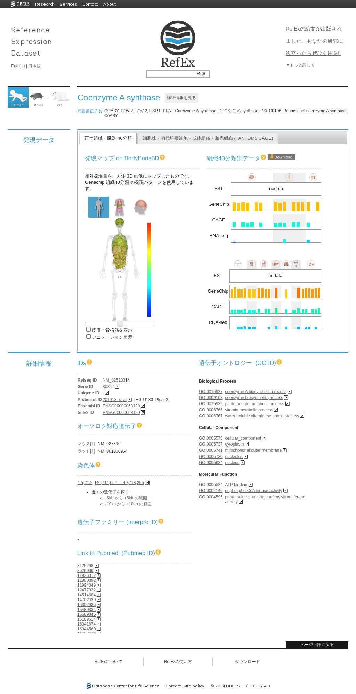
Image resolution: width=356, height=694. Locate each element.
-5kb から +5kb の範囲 (126, 498)
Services (68, 4)
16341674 (86, 624)
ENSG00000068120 (121, 405)
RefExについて (109, 661)
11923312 (86, 575)
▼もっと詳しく (300, 65)
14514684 (86, 595)
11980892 (86, 580)
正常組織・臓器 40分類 (107, 138)
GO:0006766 (211, 410)
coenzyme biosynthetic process (254, 397)
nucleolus (234, 456)
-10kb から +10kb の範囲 (128, 503)
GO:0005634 (211, 462)
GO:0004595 (211, 497)
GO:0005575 (211, 438)
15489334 (86, 609)
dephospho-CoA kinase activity (253, 490)
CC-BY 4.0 (260, 685)
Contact (90, 4)
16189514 (86, 619)
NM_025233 (114, 380)
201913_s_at (115, 399)
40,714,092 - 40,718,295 (120, 482)
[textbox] (170, 74)
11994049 (86, 585)
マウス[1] (86, 443)
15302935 (86, 604)
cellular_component (243, 438)
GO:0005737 (211, 444)
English (18, 66)
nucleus (232, 462)
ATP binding (236, 484)
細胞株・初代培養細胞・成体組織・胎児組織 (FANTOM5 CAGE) (208, 138)
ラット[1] (86, 451)
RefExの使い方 (178, 661)
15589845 (86, 614)
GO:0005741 (211, 450)
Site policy (193, 685)
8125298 (85, 565)
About (109, 4)
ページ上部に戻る (317, 644)
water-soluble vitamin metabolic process (262, 416)
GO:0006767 (211, 416)
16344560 (86, 629)
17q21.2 (85, 482)
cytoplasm (234, 444)
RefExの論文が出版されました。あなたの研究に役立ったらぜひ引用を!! (314, 41)
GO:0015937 (211, 391)
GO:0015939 (211, 403)
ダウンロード (247, 661)
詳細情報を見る (181, 97)
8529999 (85, 570)
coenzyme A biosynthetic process (255, 391)
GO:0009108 (211, 397)
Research (45, 4)
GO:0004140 (211, 490)
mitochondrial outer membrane (253, 450)
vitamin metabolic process (249, 410)
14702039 (86, 599)
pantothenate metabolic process (254, 403)
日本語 (34, 66)
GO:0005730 (211, 456)
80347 (108, 386)
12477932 (86, 590)
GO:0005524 (211, 484)
